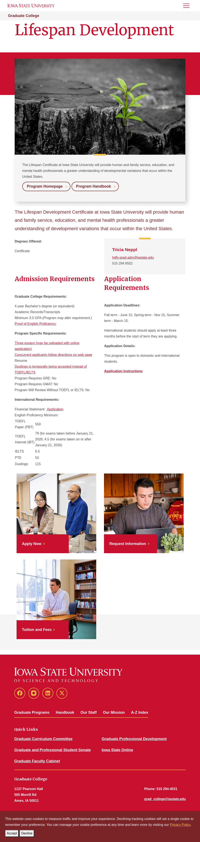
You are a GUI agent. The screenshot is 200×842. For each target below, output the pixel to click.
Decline (27, 832)
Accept (13, 832)
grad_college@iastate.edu (165, 799)
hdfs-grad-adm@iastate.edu (133, 257)
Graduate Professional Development (134, 739)
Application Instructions (123, 371)
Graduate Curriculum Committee (43, 739)
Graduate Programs (31, 712)
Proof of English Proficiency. (35, 324)
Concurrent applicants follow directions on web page (53, 355)
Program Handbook (93, 186)
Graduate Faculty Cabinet (37, 761)
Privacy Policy (180, 824)
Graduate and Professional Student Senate (52, 750)
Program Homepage (45, 186)
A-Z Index (139, 712)
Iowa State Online (117, 750)
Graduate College (23, 16)
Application (54, 409)
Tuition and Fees (37, 630)
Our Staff (89, 712)
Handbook (65, 712)
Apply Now (32, 544)
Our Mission (114, 712)
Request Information (127, 544)
